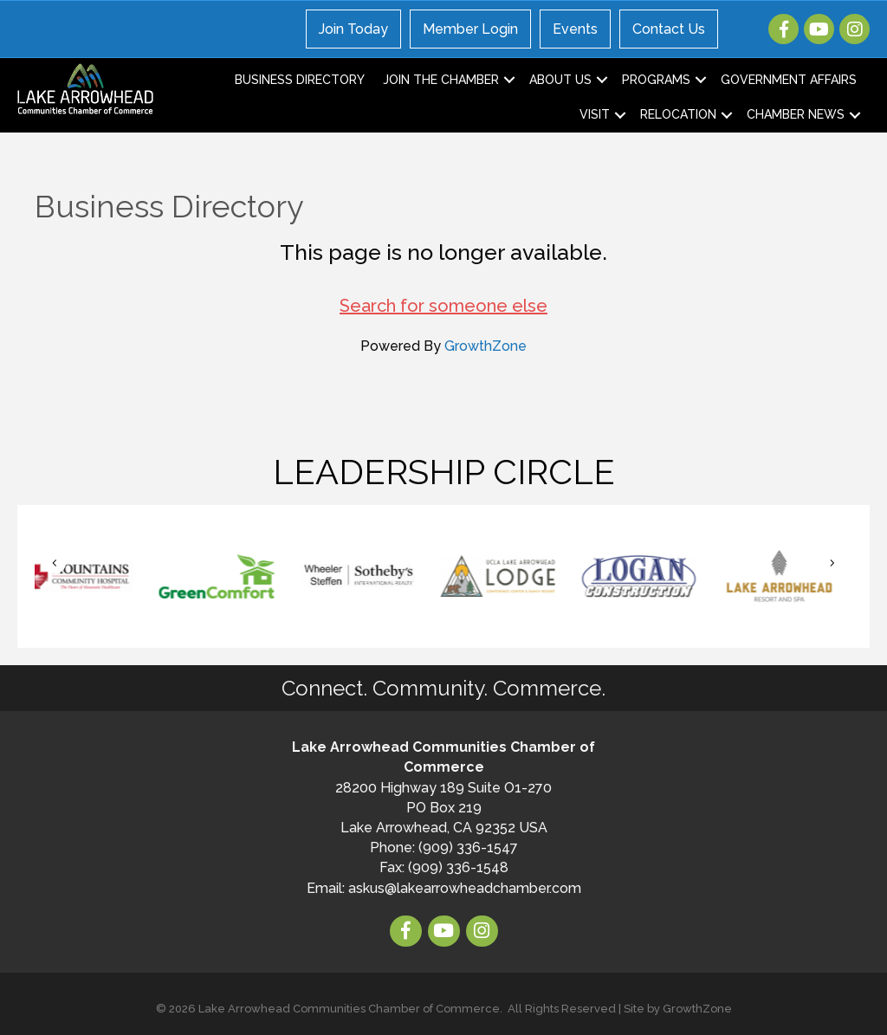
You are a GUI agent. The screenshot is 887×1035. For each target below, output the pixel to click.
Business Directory (300, 80)
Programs (656, 80)
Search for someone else (443, 305)
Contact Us (668, 29)
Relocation (678, 114)
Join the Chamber (441, 80)
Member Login (470, 29)
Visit (594, 114)
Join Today (353, 29)
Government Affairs (789, 80)
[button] (54, 563)
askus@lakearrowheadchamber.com (464, 888)
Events (575, 29)
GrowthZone (485, 346)
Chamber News (796, 114)
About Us (560, 80)
